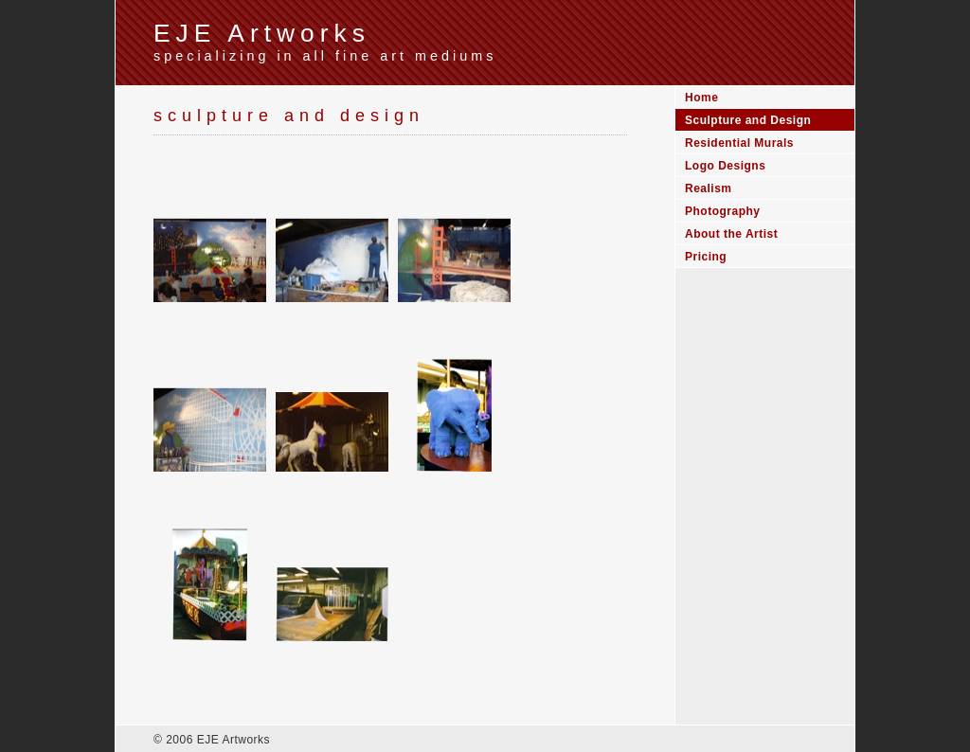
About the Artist (731, 234)
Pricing (706, 256)
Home (701, 97)
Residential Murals (739, 143)
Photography (723, 211)
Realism (708, 188)
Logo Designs (725, 165)
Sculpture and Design (748, 120)
